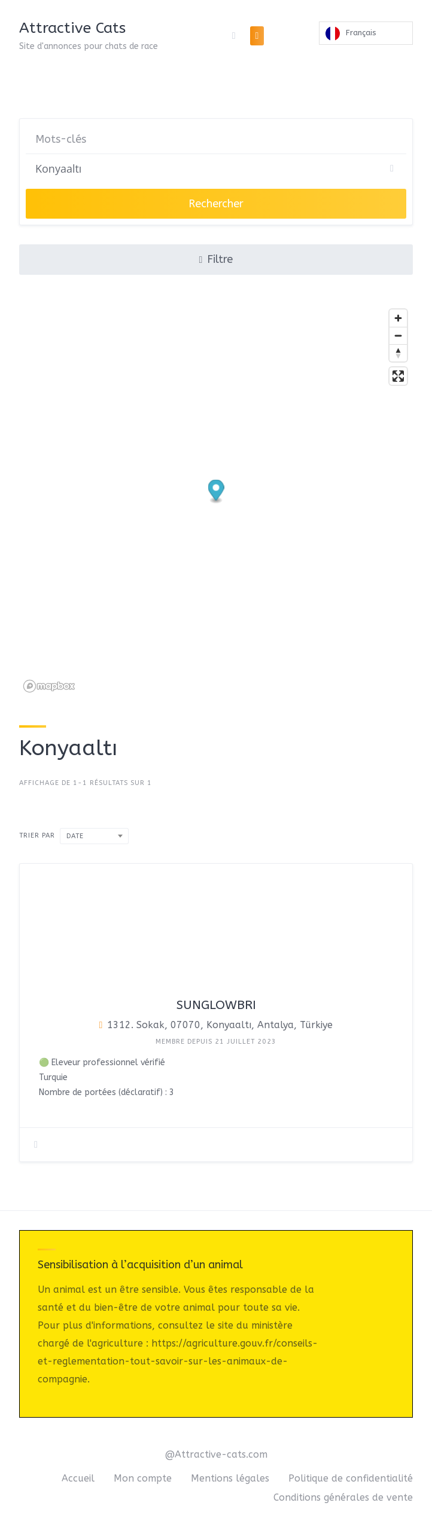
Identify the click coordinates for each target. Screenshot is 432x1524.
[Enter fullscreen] (398, 376)
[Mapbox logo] (49, 686)
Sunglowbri (216, 1005)
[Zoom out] (398, 335)
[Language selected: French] (366, 36)
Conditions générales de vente (343, 1497)
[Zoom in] (398, 318)
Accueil (78, 1478)
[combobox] (94, 836)
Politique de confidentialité (350, 1478)
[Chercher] (216, 168)
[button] (216, 492)
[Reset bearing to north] (398, 352)
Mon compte (143, 1478)
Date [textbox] (75, 836)
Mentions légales (230, 1478)
